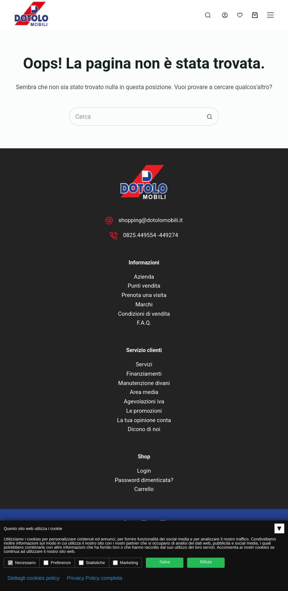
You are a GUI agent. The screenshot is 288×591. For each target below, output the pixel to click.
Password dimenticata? (144, 480)
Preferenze (57, 562)
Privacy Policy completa (95, 578)
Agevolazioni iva (144, 401)
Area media (144, 392)
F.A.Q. (144, 322)
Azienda (144, 276)
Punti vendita (144, 285)
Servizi (144, 364)
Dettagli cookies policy (34, 578)
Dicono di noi (144, 429)
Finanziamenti (144, 373)
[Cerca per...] (134, 116)
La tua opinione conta (144, 420)
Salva (164, 562)
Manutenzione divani (144, 383)
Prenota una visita (144, 295)
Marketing (125, 562)
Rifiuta (206, 562)
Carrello (144, 489)
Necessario (22, 562)
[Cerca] (208, 15)
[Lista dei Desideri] (240, 15)
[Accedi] (225, 15)
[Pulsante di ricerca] (209, 116)
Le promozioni (144, 410)
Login (144, 470)
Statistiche (92, 562)
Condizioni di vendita (144, 313)
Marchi (144, 304)
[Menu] (270, 15)
